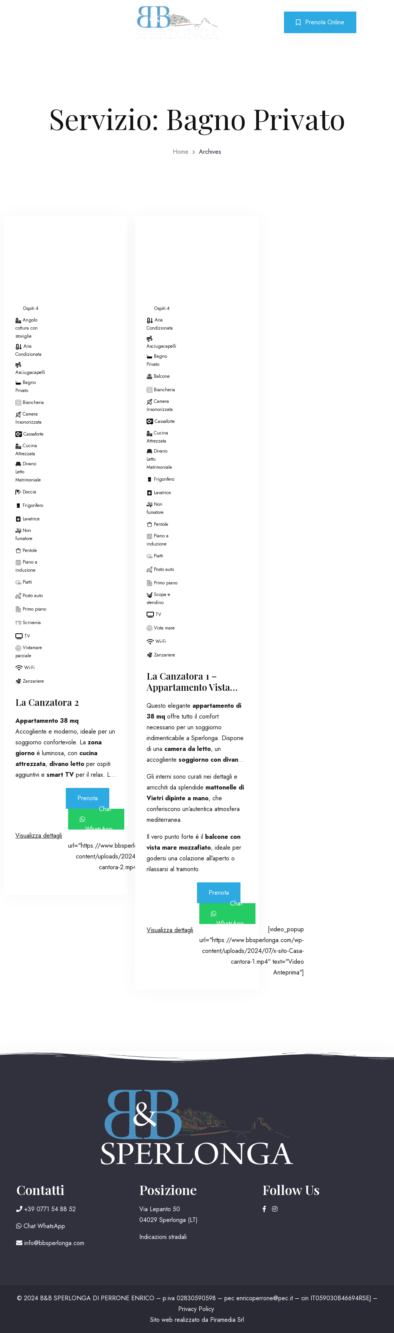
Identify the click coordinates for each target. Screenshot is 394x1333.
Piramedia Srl (227, 1319)
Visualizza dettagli (38, 835)
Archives (210, 151)
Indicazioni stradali (163, 1236)
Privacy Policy (196, 1308)
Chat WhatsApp (96, 819)
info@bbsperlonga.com (50, 1243)
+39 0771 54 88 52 (46, 1209)
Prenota (87, 798)
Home (181, 151)
